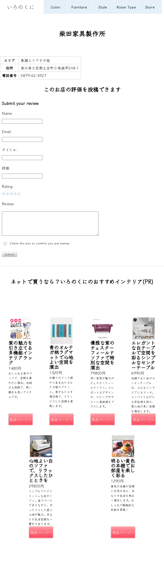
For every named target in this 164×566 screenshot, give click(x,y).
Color (55, 7)
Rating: (8, 186)
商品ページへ (20, 419)
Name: (7, 113)
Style (102, 7)
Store (150, 7)
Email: (7, 131)
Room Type (126, 7)
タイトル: (9, 149)
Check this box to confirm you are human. (37, 243)
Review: (8, 203)
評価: (6, 168)
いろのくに (20, 7)
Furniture (79, 7)
